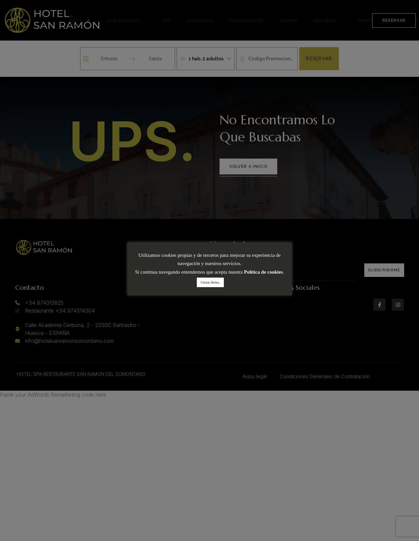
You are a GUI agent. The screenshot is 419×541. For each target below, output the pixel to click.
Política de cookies (263, 272)
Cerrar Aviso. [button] (210, 282)
